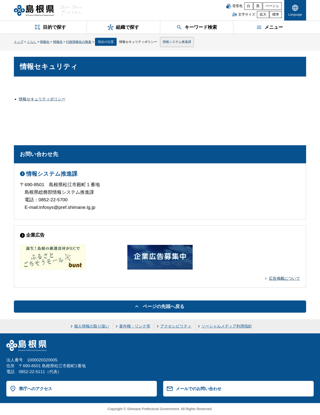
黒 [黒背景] (258, 6)
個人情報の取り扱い (91, 326)
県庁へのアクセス (35, 388)
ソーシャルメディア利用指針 (226, 326)
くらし (32, 42)
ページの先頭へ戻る (163, 306)
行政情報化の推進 (78, 42)
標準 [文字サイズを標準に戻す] (275, 14)
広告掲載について (284, 278)
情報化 (44, 42)
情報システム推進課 (177, 42)
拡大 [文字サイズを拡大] (263, 14)
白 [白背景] (248, 6)
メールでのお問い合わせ (198, 388)
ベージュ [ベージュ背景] (272, 6)
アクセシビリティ (175, 326)
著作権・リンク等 (134, 326)
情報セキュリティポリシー (42, 99)
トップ (18, 42)
